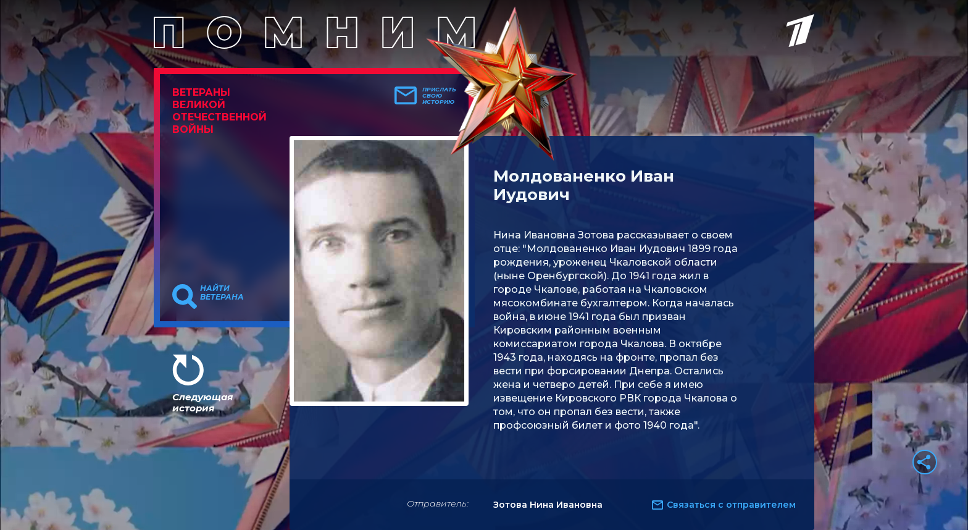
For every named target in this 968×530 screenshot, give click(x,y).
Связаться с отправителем (731, 504)
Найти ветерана (222, 292)
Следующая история (202, 402)
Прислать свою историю (439, 95)
